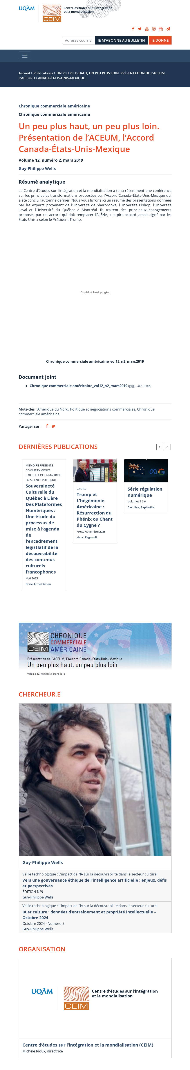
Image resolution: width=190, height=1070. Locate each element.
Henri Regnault (87, 537)
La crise (81, 488)
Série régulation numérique (145, 492)
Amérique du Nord (52, 409)
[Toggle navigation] (25, 55)
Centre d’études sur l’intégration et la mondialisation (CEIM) (87, 1045)
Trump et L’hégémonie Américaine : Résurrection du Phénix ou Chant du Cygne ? (95, 509)
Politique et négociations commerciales (102, 409)
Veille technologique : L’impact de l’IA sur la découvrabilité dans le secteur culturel (89, 874)
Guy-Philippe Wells (37, 168)
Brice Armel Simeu (38, 584)
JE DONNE (160, 40)
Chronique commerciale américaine (54, 106)
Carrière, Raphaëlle (141, 507)
